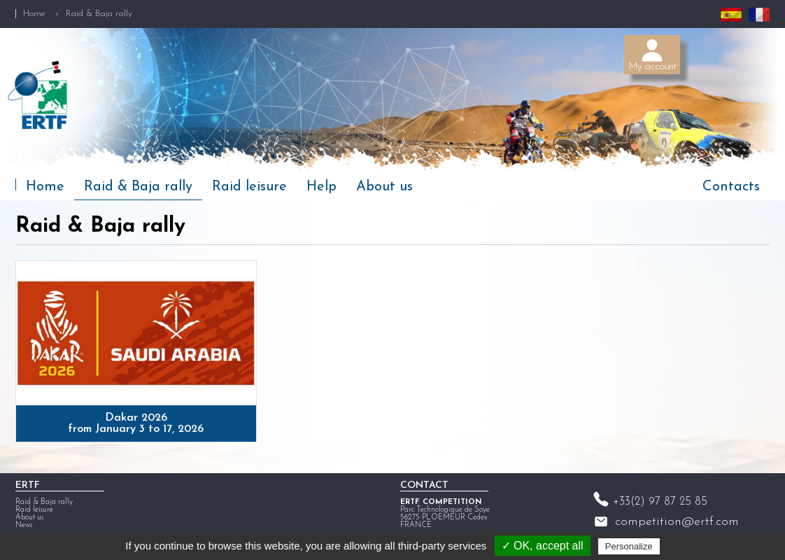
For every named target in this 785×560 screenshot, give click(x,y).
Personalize (629, 546)
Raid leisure (249, 187)
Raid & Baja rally (138, 187)
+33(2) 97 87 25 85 (660, 501)
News (23, 525)
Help (321, 187)
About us (384, 187)
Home (34, 13)
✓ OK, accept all (543, 546)
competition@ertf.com (677, 521)
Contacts (731, 187)
